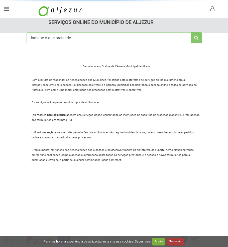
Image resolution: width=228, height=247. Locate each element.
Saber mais (143, 241)
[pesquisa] (196, 37)
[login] (213, 9)
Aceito (159, 241)
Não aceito (175, 241)
